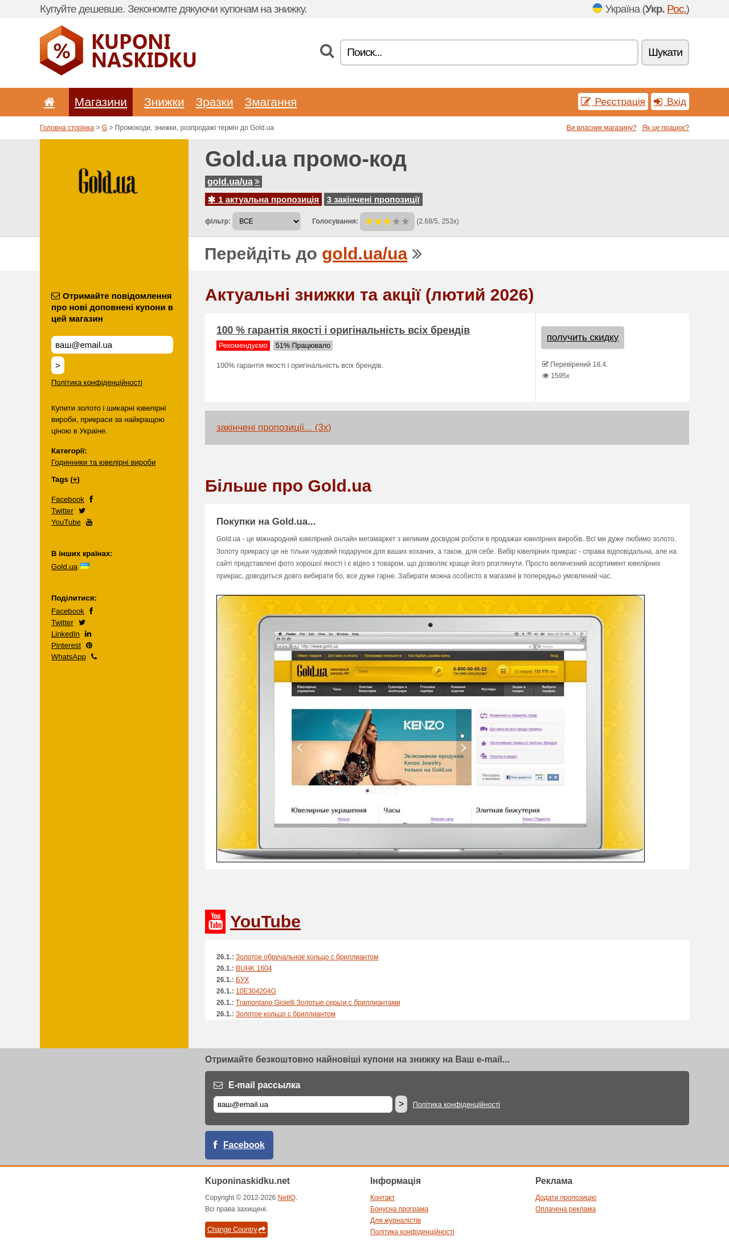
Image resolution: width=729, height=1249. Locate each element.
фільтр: (218, 221)
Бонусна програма (399, 1209)
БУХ (242, 980)
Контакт (382, 1198)
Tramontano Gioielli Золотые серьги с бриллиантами (318, 1003)
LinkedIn (65, 634)
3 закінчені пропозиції (373, 199)
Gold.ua (64, 566)
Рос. (676, 9)
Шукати (665, 52)
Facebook (67, 499)
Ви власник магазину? (602, 128)
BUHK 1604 (254, 968)
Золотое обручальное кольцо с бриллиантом (307, 957)
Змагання (271, 101)
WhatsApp (68, 656)
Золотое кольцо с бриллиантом (285, 1014)
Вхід (670, 101)
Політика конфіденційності (96, 382)
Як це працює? (665, 128)
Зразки (215, 101)
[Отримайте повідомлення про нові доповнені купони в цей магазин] (112, 345)
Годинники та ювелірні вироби (103, 462)
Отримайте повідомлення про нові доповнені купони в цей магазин (112, 307)
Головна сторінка (67, 128)
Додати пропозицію (565, 1198)
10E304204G (256, 991)
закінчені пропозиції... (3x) (273, 427)
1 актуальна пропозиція (263, 199)
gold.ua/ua (233, 181)
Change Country (236, 1230)
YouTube (66, 522)
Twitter (62, 510)
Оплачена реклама (565, 1209)
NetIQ (287, 1198)
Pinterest (66, 645)
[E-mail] (303, 1104)
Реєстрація (613, 101)
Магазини (101, 101)
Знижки (164, 101)
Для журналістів (395, 1220)
